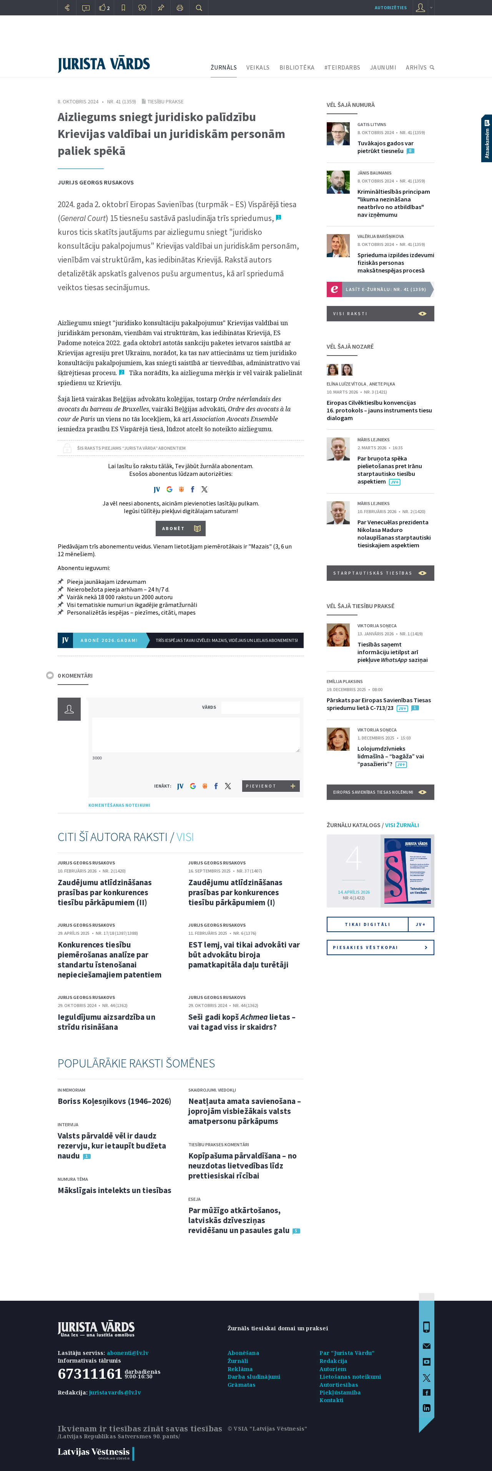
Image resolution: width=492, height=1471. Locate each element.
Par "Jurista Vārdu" (347, 1352)
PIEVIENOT (261, 786)
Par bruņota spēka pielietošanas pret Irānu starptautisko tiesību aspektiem (389, 469)
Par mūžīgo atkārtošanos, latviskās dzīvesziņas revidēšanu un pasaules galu (239, 1220)
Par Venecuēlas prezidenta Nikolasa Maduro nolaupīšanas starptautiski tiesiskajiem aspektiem (394, 533)
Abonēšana (243, 1352)
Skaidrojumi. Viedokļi (212, 1090)
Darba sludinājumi (254, 1376)
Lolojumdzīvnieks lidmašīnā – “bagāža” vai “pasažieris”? (390, 756)
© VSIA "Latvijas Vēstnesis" (267, 1428)
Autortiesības (339, 1384)
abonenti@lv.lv (128, 1352)
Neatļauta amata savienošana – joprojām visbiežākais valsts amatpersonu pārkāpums (244, 1111)
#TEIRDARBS (342, 67)
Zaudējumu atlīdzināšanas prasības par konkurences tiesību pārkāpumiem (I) (235, 892)
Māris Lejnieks (373, 439)
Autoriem (333, 1369)
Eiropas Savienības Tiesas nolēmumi (380, 792)
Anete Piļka (382, 384)
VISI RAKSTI (380, 313)
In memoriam (71, 1090)
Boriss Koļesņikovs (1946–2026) (114, 1101)
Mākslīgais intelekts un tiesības (114, 1190)
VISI (185, 836)
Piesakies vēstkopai (380, 947)
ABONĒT (173, 528)
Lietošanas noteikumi (350, 1376)
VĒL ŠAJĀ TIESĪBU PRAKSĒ (360, 606)
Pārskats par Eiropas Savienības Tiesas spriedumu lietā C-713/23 (379, 703)
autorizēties (391, 7)
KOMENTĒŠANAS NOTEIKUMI (119, 805)
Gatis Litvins (371, 124)
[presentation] (262, 766)
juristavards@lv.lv (115, 1392)
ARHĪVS (416, 67)
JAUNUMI (383, 67)
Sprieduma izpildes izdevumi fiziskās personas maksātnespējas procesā (395, 262)
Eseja (194, 1199)
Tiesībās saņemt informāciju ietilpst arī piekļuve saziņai (392, 651)
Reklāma (240, 1369)
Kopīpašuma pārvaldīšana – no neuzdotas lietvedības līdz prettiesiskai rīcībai (242, 1165)
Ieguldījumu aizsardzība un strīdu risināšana (106, 1022)
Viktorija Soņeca (377, 625)
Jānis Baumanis (374, 173)
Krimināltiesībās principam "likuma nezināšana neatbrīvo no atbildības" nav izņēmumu (393, 203)
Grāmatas (242, 1384)
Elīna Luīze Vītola (347, 384)
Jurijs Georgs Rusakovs (96, 182)
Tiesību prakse (166, 101)
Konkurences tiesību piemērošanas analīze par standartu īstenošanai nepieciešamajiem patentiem (109, 959)
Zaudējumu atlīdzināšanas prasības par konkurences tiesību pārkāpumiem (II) (105, 892)
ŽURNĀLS (224, 67)
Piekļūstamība (340, 1392)
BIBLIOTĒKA (297, 67)
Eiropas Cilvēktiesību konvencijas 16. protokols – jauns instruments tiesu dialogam (379, 410)
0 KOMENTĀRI (75, 675)
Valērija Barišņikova (380, 236)
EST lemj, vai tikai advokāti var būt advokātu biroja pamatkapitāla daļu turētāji (244, 954)
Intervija (68, 1124)
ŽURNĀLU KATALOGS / (373, 825)
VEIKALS (258, 67)
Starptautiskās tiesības (380, 573)
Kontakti (331, 1400)
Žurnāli (238, 1361)
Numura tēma (73, 1179)
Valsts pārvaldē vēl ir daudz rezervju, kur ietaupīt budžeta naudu (112, 1145)
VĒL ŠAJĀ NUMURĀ (351, 104)
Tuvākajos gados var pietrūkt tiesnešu (385, 147)
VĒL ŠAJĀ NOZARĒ (350, 346)
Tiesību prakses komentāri (218, 1144)
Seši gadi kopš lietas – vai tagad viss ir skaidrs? (242, 1022)
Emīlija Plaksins (345, 681)
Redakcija (333, 1361)
